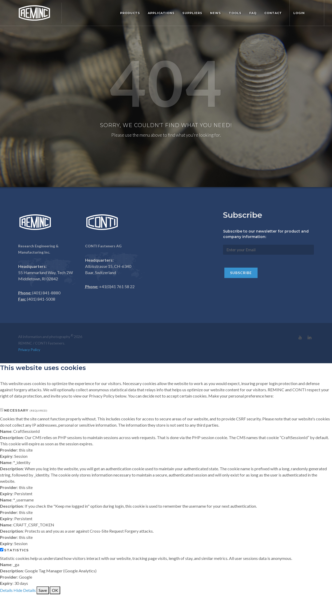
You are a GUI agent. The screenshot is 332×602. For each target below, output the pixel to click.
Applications (161, 13)
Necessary (25, 410)
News (215, 13)
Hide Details (24, 590)
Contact (273, 13)
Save (43, 590)
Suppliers (192, 13)
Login (299, 13)
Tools (235, 13)
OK (55, 590)
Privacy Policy (29, 349)
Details (6, 590)
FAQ (253, 13)
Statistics (16, 550)
